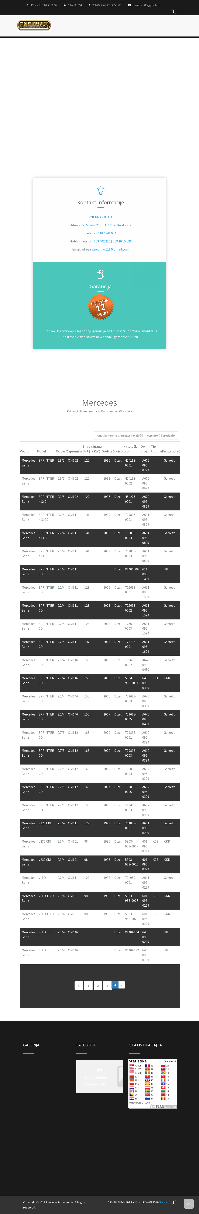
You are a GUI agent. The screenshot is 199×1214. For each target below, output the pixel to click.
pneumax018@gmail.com (110, 249)
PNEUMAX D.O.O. (101, 217)
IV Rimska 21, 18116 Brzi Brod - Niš (106, 225)
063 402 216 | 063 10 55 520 (113, 241)
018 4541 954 (107, 233)
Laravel (164, 1202)
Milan (138, 1202)
